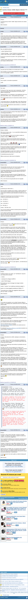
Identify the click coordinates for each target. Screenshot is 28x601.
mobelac (2, 109)
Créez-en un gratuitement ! (14, 471)
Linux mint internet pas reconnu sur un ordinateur (12, 583)
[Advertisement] (14, 557)
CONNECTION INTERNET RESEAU (10, 575)
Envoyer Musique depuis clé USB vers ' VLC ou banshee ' (14, 588)
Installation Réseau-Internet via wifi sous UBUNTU (12, 579)
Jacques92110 (3, 17)
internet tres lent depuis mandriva (9, 577)
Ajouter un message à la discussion (14, 13)
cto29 (1, 75)
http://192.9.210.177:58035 (6, 324)
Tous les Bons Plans (23, 498)
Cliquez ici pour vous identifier (14, 466)
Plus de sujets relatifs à (14, 593)
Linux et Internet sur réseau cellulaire (10, 574)
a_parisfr (2, 296)
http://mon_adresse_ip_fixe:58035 (14, 328)
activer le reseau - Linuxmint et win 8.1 (10, 586)
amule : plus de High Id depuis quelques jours (11, 581)
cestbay (2, 31)
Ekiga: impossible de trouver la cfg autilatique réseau (13, 584)
